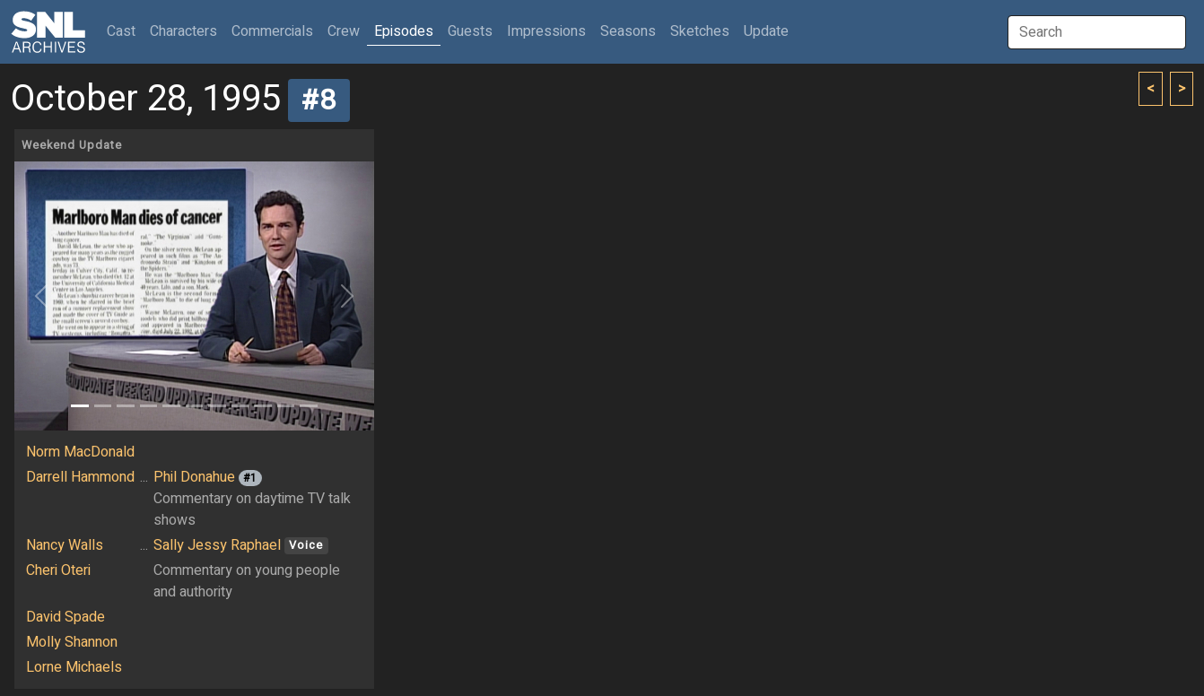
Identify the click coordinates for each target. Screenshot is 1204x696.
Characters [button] (183, 31)
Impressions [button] (546, 31)
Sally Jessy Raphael (217, 545)
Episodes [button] (403, 31)
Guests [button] (470, 31)
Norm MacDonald (80, 452)
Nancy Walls (64, 545)
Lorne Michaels (74, 667)
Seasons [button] (628, 31)
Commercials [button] (272, 31)
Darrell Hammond (80, 477)
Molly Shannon (72, 642)
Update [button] (766, 31)
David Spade (65, 617)
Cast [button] (125, 31)
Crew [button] (343, 31)
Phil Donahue (194, 477)
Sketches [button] (699, 31)
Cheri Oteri (58, 570)
